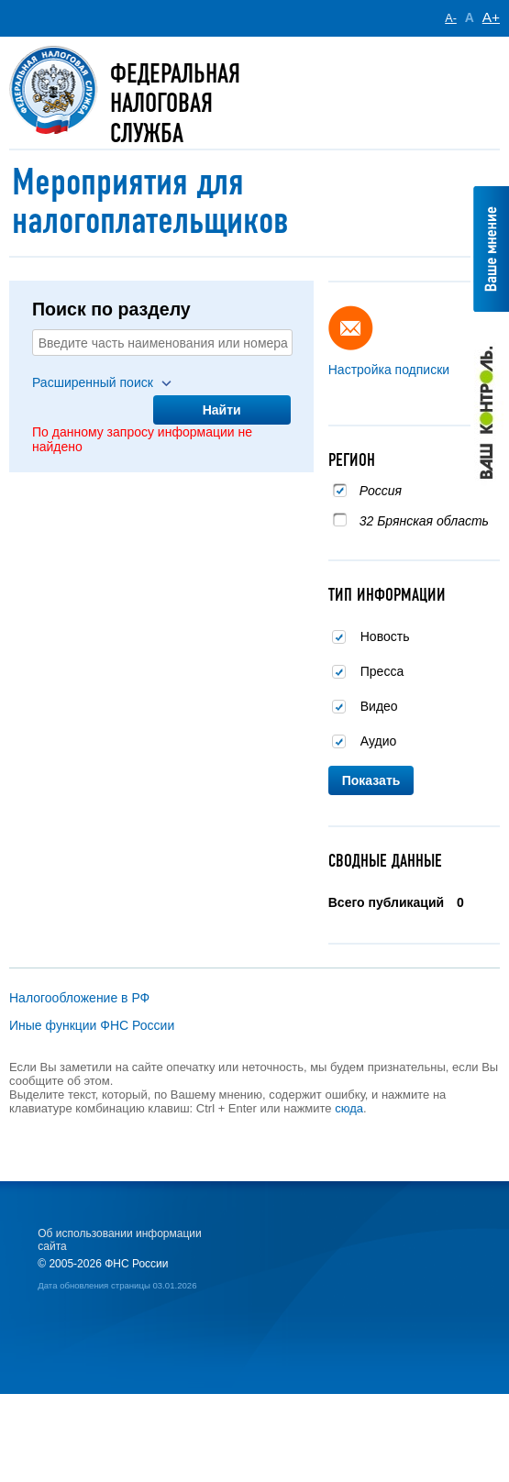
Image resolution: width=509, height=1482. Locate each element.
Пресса (382, 671)
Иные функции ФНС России (91, 1025)
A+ (491, 17)
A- (451, 18)
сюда (349, 1108)
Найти (222, 410)
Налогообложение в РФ (79, 997)
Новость (385, 636)
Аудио (378, 741)
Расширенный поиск (92, 382)
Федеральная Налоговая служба (175, 103)
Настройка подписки (388, 369)
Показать (371, 780)
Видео (379, 706)
